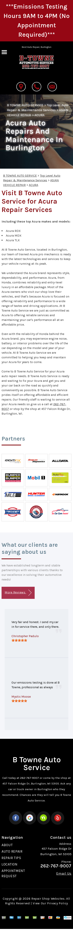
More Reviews (18, 592)
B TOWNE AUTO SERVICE (25, 105)
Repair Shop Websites (48, 898)
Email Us (63, 873)
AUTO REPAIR (12, 851)
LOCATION (10, 864)
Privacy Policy (57, 903)
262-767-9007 (29, 778)
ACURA (39, 115)
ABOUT (7, 845)
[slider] (19, 640)
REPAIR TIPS (11, 858)
